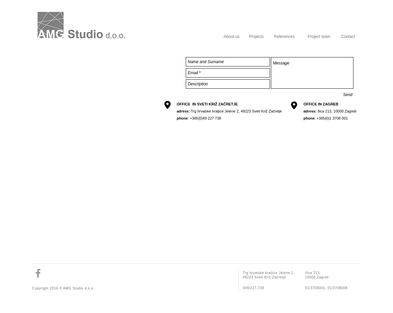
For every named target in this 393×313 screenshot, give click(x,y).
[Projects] (256, 36)
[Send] (348, 94)
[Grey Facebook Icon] (38, 273)
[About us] (231, 36)
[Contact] (348, 36)
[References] (284, 36)
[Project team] (319, 36)
